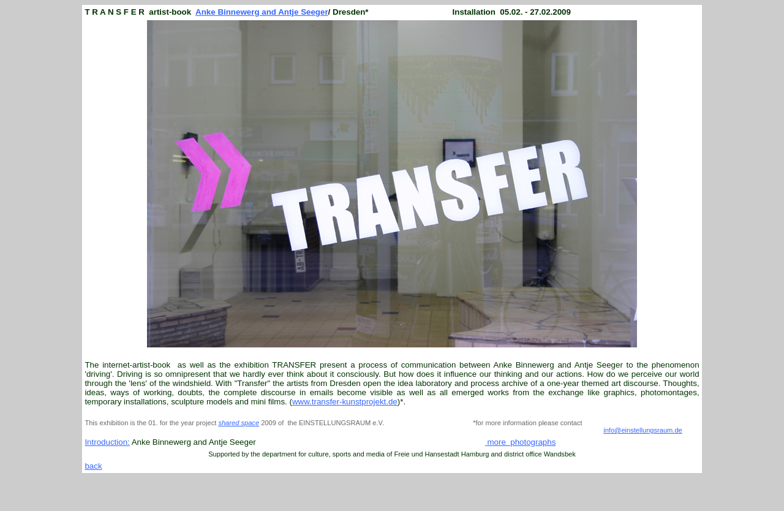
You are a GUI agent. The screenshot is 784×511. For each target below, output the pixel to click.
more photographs (521, 442)
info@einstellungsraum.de (642, 430)
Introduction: (107, 442)
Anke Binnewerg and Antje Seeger (261, 12)
